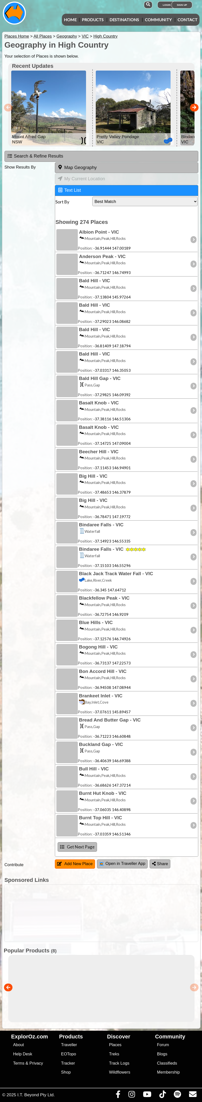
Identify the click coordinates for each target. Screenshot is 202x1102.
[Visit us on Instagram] (131, 1095)
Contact (188, 19)
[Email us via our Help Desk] (192, 1095)
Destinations (124, 19)
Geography (66, 36)
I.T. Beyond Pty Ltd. (36, 1094)
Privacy (36, 1063)
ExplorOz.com (29, 1036)
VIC (85, 36)
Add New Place (75, 863)
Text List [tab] (69, 190)
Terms (18, 1063)
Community (158, 19)
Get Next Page (77, 846)
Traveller (69, 1044)
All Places (43, 36)
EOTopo (68, 1054)
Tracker (68, 1063)
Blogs (162, 1054)
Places (115, 1044)
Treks (114, 1054)
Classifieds (167, 1063)
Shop (66, 1072)
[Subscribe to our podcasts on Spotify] (177, 1095)
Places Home (16, 36)
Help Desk (22, 1054)
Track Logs (119, 1063)
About (18, 1044)
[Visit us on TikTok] (162, 1095)
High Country (105, 36)
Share (160, 863)
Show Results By (20, 167)
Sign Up (182, 4)
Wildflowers (119, 1072)
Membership (168, 1072)
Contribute (14, 864)
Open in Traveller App (122, 863)
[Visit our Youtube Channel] (147, 1095)
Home (70, 19)
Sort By (62, 201)
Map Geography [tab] (77, 167)
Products (92, 19)
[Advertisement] (103, 913)
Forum (163, 1044)
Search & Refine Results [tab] (35, 156)
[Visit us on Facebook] (118, 1095)
